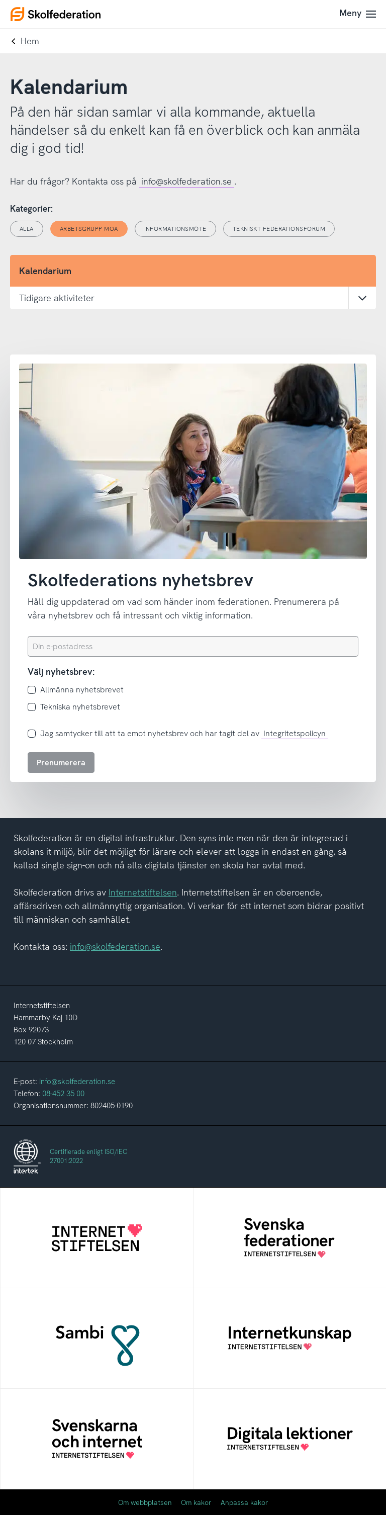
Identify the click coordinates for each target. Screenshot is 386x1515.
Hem (30, 41)
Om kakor (196, 1502)
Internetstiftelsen (143, 892)
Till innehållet (0, 0)
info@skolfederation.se (186, 181)
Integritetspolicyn (294, 733)
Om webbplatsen (145, 1502)
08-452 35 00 (63, 1094)
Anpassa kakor (244, 1502)
